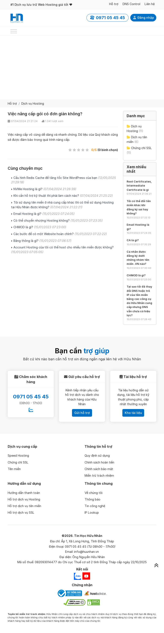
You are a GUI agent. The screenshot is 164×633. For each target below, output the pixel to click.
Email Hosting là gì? (44, 213)
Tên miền (14, 469)
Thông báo (92, 499)
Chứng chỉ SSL (141, 148)
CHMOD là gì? (39, 227)
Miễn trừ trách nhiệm (99, 475)
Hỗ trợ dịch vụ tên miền (24, 506)
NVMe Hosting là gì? (44, 189)
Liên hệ (150, 4)
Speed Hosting (18, 455)
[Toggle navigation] (14, 31)
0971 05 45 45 (31, 396)
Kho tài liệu (133, 413)
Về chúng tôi (93, 493)
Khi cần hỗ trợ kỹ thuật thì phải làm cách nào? (63, 195)
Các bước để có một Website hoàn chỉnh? (60, 234)
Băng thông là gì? (42, 240)
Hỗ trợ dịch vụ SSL (21, 512)
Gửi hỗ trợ (82, 413)
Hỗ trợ (113, 4)
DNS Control (131, 4)
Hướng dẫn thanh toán (24, 493)
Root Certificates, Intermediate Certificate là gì (139, 185)
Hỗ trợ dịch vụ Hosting (24, 499)
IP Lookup (92, 512)
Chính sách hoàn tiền (99, 462)
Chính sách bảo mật (99, 469)
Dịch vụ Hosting (32, 103)
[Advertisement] (82, 67)
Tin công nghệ (95, 506)
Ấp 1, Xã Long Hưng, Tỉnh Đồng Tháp (87, 541)
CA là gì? (133, 240)
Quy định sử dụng (97, 455)
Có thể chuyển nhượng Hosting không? (58, 220)
